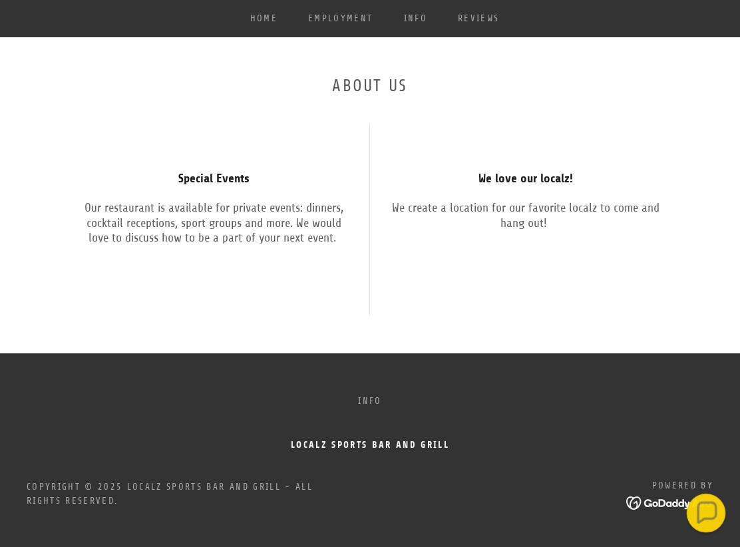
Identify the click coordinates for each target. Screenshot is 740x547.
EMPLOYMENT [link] (340, 18)
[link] (669, 501)
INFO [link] (415, 18)
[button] (705, 512)
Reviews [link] (478, 18)
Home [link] (264, 18)
